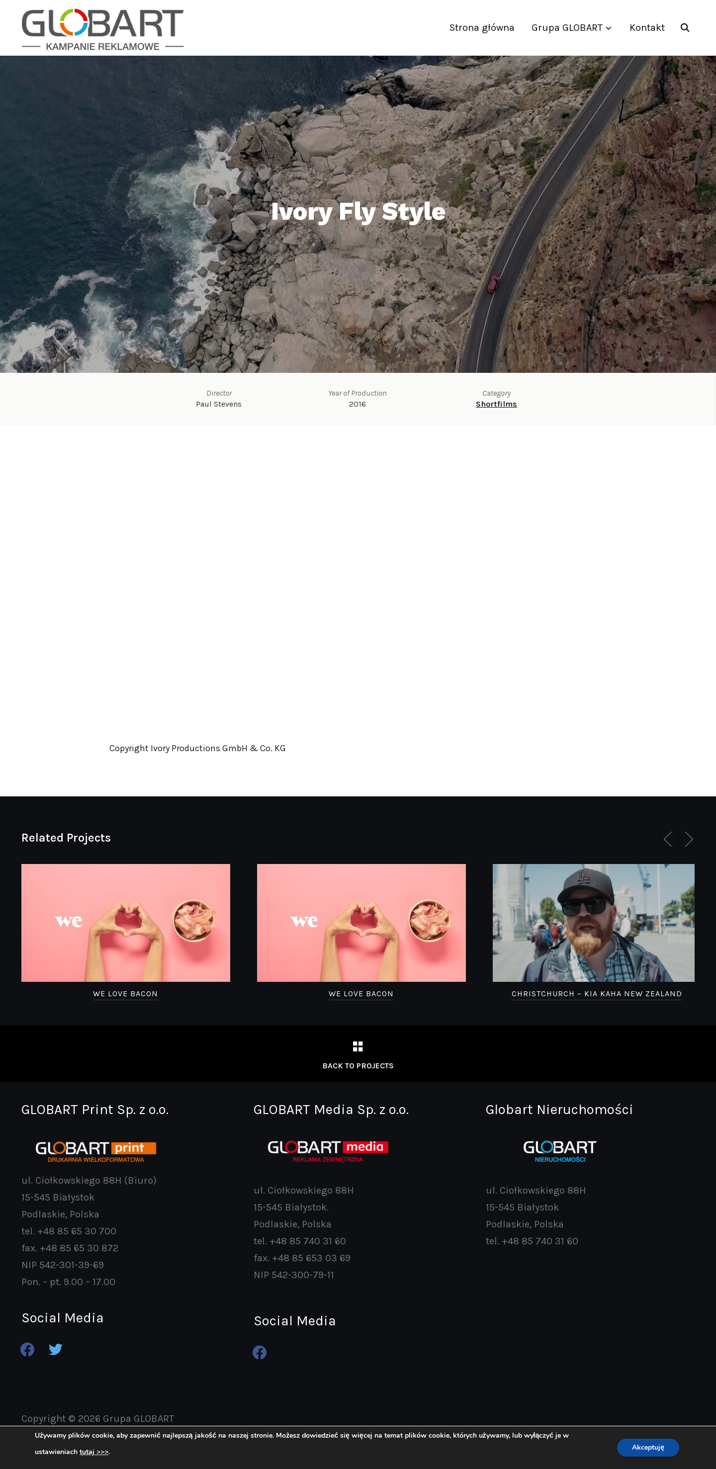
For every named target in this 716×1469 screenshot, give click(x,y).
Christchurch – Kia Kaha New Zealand (597, 993)
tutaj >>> (94, 1452)
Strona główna (482, 27)
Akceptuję (648, 1447)
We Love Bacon (125, 993)
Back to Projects (358, 1065)
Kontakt (647, 27)
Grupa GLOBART (567, 27)
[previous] (669, 839)
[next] (687, 839)
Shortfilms (496, 404)
